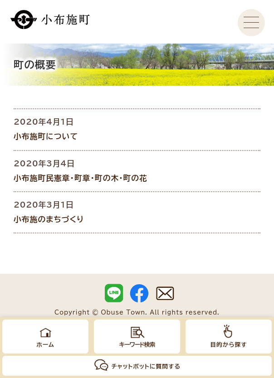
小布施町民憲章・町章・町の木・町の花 (80, 178)
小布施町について (46, 136)
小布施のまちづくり (49, 219)
